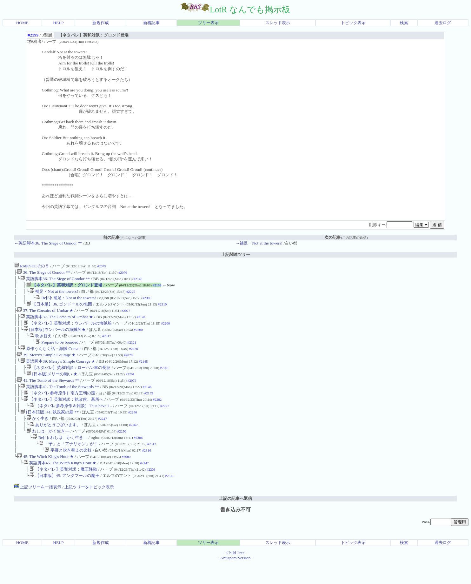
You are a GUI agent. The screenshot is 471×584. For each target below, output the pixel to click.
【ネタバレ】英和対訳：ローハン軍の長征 (68, 377)
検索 (404, 22)
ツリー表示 (208, 22)
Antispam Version (235, 578)
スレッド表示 (277, 22)
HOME (22, 22)
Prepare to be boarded (57, 349)
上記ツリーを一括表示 (37, 508)
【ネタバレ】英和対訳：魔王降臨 (63, 489)
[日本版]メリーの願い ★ (51, 384)
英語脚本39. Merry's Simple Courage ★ (57, 370)
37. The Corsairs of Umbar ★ (45, 314)
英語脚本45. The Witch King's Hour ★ (59, 482)
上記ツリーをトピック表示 (89, 508)
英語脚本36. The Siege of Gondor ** (55, 280)
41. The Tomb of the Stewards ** (48, 391)
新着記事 (151, 22)
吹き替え (41, 342)
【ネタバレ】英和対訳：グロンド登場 (64, 287)
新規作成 (100, 22)
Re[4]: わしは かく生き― (59, 454)
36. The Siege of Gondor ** (43, 273)
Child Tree (236, 573)
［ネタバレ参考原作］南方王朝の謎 (59, 405)
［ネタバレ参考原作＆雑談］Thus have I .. (71, 419)
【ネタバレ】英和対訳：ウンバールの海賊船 (67, 328)
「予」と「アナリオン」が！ (68, 461)
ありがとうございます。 (55, 440)
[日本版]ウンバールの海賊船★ (54, 335)
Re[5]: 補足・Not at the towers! (66, 301)
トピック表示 (353, 22)
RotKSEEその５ (31, 266)
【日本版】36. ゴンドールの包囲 (59, 307)
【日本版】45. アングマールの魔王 (64, 496)
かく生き (37, 433)
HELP (58, 22)
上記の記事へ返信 (235, 519)
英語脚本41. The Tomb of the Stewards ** (59, 398)
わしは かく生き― (48, 447)
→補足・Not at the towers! (259, 243)
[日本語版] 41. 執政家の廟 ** (49, 426)
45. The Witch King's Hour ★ (45, 475)
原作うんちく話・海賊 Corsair (50, 356)
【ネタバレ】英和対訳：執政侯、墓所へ (63, 412)
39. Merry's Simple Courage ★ (46, 363)
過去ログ (443, 22)
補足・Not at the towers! (54, 294)
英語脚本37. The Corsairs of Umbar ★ (56, 321)
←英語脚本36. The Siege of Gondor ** (48, 243)
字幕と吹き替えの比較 (68, 468)
